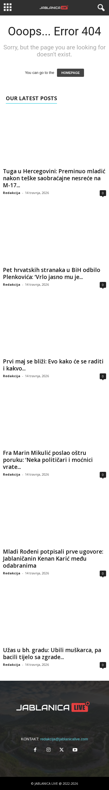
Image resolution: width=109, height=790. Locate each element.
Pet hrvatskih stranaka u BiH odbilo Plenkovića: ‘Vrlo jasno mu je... (51, 273)
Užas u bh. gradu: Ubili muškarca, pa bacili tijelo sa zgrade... (52, 653)
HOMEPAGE (70, 73)
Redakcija (11, 192)
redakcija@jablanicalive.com (64, 739)
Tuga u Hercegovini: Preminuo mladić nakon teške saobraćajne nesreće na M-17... (54, 178)
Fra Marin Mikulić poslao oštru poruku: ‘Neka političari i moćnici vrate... (48, 460)
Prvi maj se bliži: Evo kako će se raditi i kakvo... (53, 365)
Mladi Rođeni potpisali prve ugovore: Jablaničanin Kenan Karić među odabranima (53, 558)
